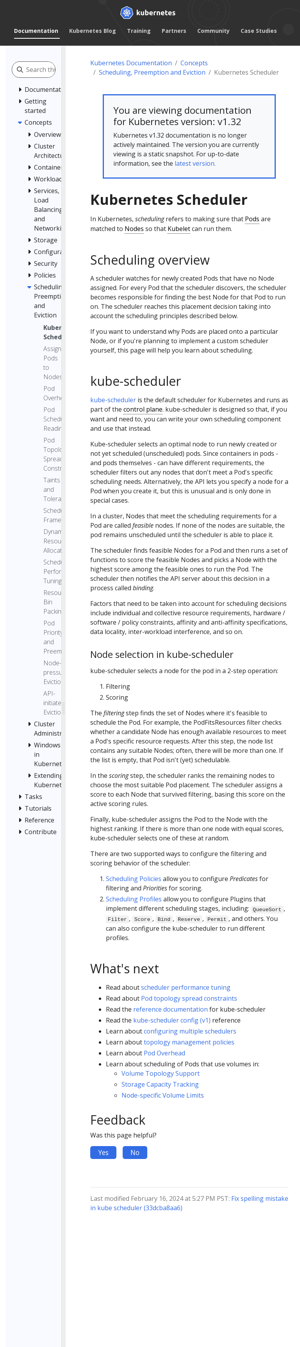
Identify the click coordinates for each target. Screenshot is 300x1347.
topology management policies (189, 1042)
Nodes (134, 228)
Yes (103, 1152)
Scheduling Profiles (134, 899)
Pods (252, 219)
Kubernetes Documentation (131, 63)
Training (139, 30)
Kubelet (179, 228)
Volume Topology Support (160, 1073)
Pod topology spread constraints (189, 998)
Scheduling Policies (133, 878)
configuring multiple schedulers (190, 1031)
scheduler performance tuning (185, 987)
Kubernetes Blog (92, 30)
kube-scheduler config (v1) (172, 1020)
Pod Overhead (164, 1053)
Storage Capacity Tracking (160, 1084)
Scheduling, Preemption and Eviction (152, 72)
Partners (174, 30)
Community (213, 30)
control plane (142, 409)
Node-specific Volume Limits (162, 1095)
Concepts (194, 63)
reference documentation (170, 1009)
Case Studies (259, 30)
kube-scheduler (113, 400)
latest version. (195, 163)
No (134, 1152)
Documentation (36, 30)
